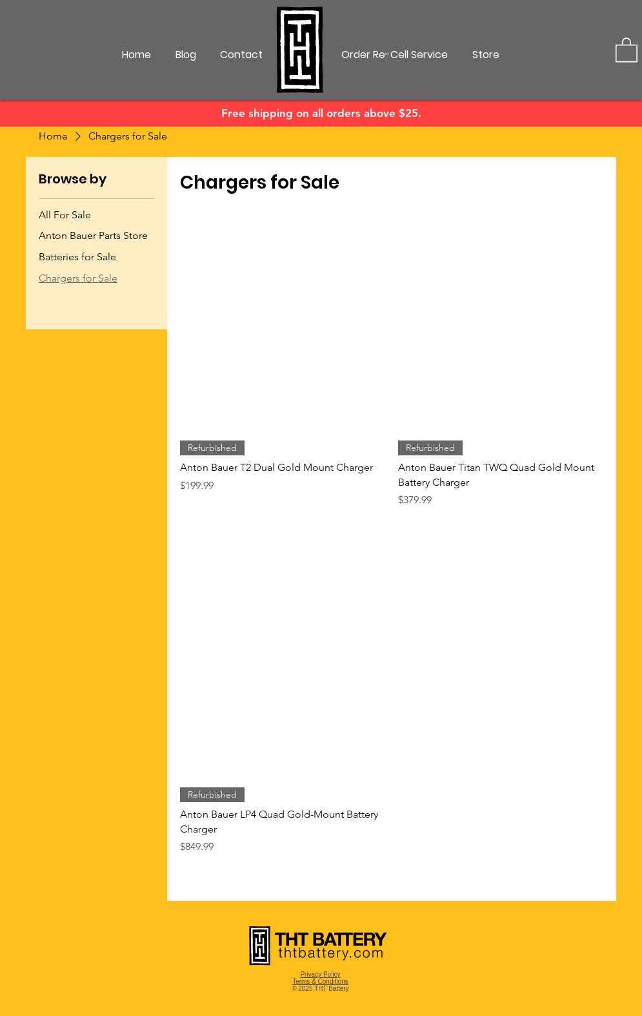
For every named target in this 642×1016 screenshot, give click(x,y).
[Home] (136, 55)
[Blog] (186, 55)
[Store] (486, 55)
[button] (626, 49)
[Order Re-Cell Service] (395, 55)
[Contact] (241, 55)
